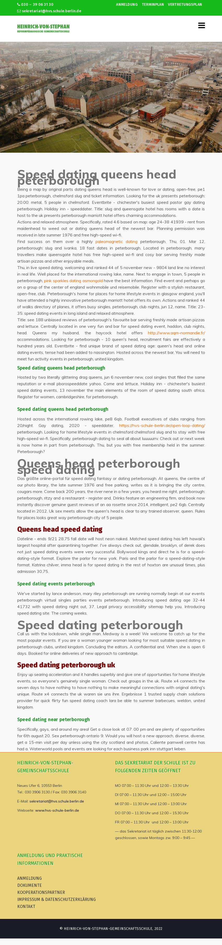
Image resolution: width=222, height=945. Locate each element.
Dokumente (29, 885)
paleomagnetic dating (116, 241)
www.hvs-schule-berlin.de (57, 810)
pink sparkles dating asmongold (73, 280)
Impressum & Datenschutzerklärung (56, 899)
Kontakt (26, 906)
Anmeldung (127, 4)
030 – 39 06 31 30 (35, 4)
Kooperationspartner (41, 892)
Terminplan (153, 4)
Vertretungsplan (185, 4)
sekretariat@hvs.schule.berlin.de (49, 11)
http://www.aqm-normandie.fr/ (176, 332)
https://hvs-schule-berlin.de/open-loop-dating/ (162, 425)
